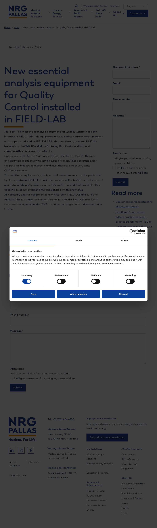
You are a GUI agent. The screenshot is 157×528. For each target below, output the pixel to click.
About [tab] (124, 240)
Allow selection (78, 294)
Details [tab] (78, 240)
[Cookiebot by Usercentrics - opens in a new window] (131, 231)
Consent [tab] (32, 240)
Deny (33, 294)
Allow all (123, 294)
